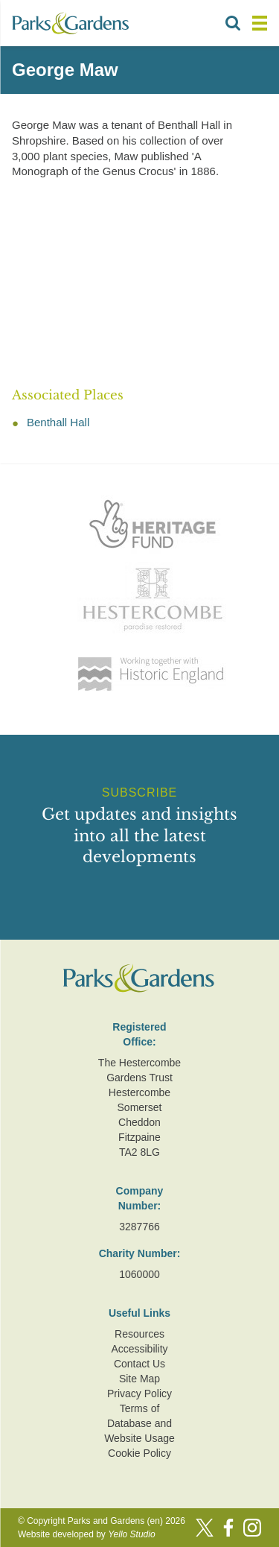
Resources (139, 1334)
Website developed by (86, 1534)
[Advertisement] (139, 283)
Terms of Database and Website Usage (139, 1423)
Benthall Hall (58, 422)
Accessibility (139, 1349)
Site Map (139, 1379)
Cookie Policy (139, 1453)
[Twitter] (205, 1528)
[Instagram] (252, 1528)
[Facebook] (228, 1528)
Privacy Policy (139, 1393)
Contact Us (139, 1364)
